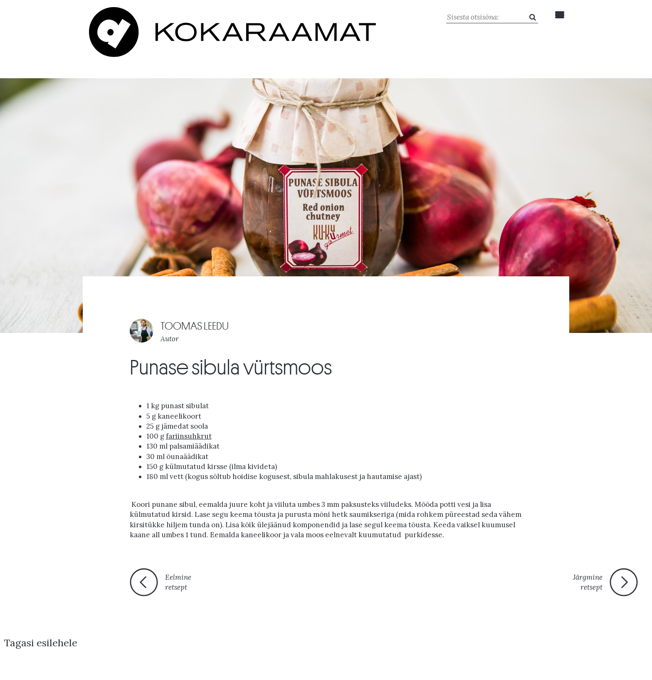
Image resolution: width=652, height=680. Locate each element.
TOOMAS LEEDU (199, 302)
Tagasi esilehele (319, 562)
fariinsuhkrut (189, 412)
